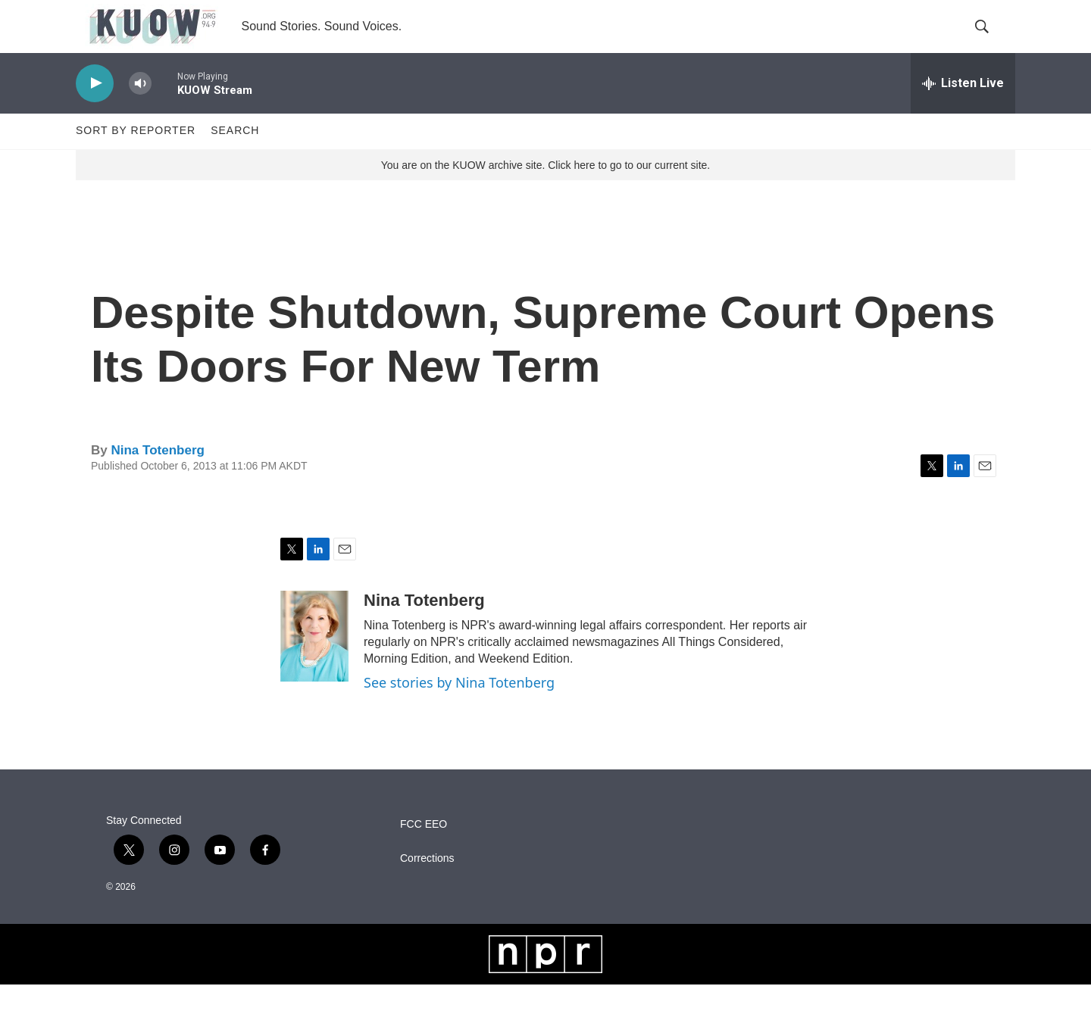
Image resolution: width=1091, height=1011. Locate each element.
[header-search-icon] (991, 40)
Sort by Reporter (135, 157)
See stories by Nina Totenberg (459, 709)
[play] (95, 110)
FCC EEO (423, 851)
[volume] (140, 110)
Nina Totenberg (157, 477)
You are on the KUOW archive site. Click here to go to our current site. (545, 192)
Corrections (427, 885)
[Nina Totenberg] (314, 662)
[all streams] (963, 110)
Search (235, 157)
